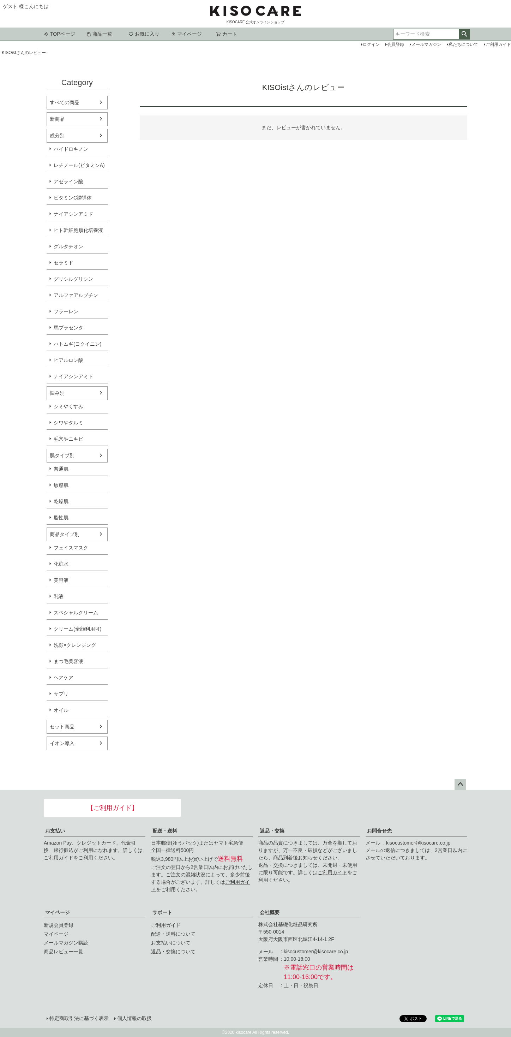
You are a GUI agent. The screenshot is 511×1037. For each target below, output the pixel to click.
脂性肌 (61, 517)
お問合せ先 (379, 831)
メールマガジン (426, 44)
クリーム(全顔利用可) (77, 629)
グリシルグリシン (73, 279)
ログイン (371, 44)
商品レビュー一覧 (63, 951)
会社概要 (269, 912)
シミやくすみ (68, 406)
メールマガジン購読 (66, 943)
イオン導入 (62, 743)
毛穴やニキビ (68, 439)
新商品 (57, 119)
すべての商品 (64, 102)
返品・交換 (272, 831)
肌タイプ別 (62, 455)
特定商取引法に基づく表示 (79, 1018)
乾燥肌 (61, 501)
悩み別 (57, 393)
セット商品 (62, 726)
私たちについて (463, 44)
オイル (61, 710)
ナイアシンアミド (73, 214)
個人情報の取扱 (134, 1018)
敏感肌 (61, 485)
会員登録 (395, 44)
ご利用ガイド (58, 857)
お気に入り (144, 34)
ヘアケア (63, 677)
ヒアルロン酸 (68, 360)
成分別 (57, 135)
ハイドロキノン (71, 149)
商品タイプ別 (64, 534)
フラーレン (66, 311)
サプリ (61, 694)
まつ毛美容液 (68, 661)
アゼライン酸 (68, 181)
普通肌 (61, 469)
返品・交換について (173, 951)
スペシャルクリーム (76, 612)
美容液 (61, 580)
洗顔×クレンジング (75, 645)
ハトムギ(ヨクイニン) (77, 344)
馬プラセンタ (68, 327)
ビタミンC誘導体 (73, 198)
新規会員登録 (58, 925)
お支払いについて (171, 943)
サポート (162, 912)
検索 (464, 34)
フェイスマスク (71, 547)
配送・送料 (164, 831)
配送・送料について (173, 934)
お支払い (55, 831)
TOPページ (59, 34)
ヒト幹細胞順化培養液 (78, 230)
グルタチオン (68, 246)
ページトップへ (460, 784)
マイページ (186, 34)
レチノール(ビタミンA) (79, 165)
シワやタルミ (68, 422)
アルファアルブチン (76, 295)
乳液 (59, 596)
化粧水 (61, 564)
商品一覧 (99, 34)
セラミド (63, 263)
